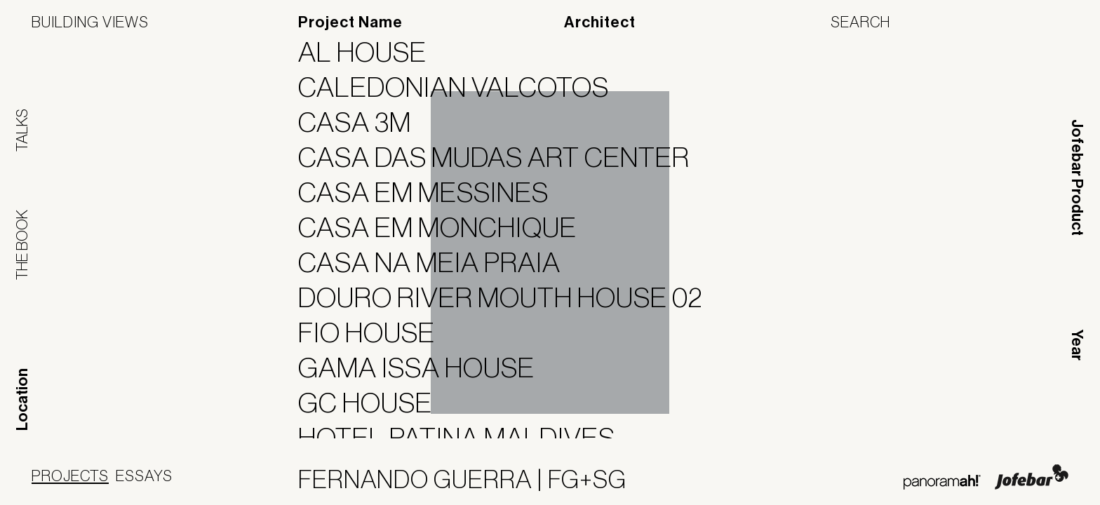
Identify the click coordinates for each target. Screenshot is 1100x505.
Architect (600, 22)
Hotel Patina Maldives (465, 437)
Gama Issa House (425, 367)
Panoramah (942, 482)
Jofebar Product (1077, 177)
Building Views (90, 21)
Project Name (350, 22)
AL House (371, 51)
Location (22, 399)
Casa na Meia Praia (438, 262)
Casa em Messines (432, 192)
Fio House (375, 332)
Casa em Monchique (446, 227)
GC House (374, 402)
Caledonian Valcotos (462, 87)
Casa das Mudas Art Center (503, 157)
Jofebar (1031, 477)
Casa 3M (363, 122)
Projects (70, 475)
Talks (21, 130)
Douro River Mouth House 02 (509, 297)
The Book (21, 245)
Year (1077, 345)
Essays (144, 475)
